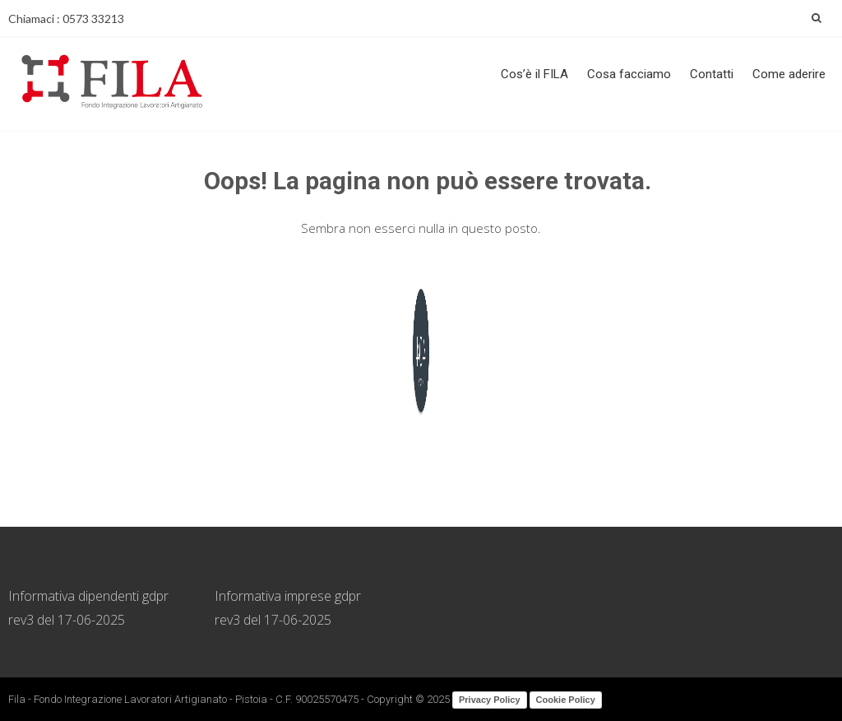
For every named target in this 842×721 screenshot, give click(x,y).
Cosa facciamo (629, 74)
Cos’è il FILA (534, 74)
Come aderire (789, 74)
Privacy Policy (489, 700)
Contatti (711, 74)
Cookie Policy (565, 700)
